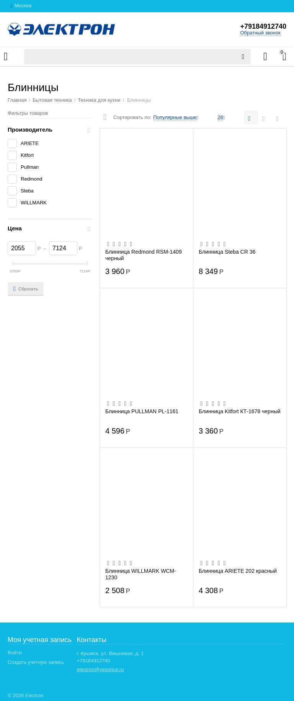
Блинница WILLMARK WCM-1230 (140, 574)
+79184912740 (263, 26)
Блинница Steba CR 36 (227, 252)
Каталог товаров (6, 56)
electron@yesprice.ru (100, 669)
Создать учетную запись (36, 662)
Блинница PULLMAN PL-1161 (141, 411)
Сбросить (25, 289)
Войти (14, 652)
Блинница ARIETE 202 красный (238, 571)
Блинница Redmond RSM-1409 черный (143, 255)
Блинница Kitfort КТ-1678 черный (240, 411)
